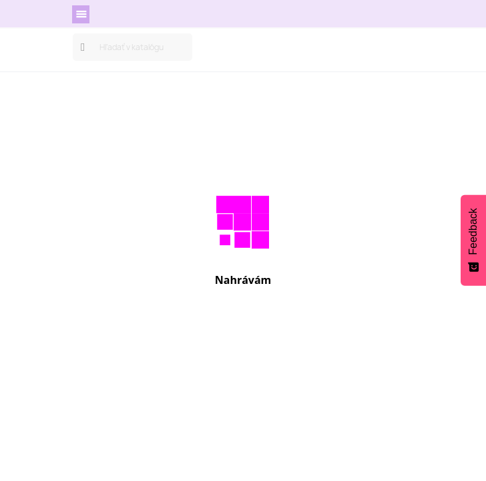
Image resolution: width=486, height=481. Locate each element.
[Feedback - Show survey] (473, 240)
